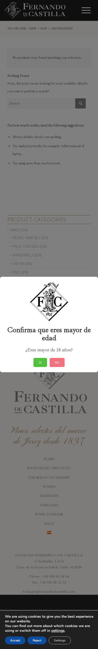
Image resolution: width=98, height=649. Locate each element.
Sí (40, 362)
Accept (15, 640)
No (57, 362)
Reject (37, 640)
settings (58, 630)
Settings (60, 640)
